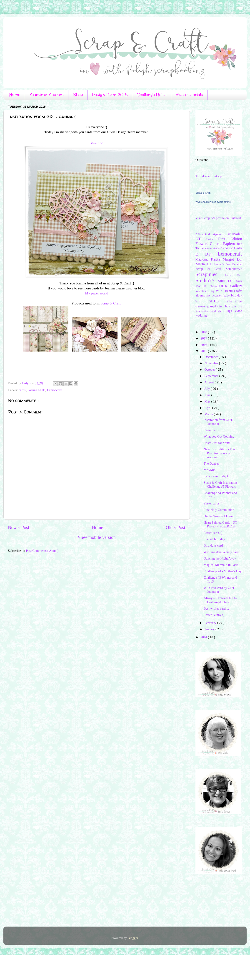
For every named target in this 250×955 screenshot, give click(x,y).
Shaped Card (233, 275)
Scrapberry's (234, 269)
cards (22, 390)
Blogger (133, 938)
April (208, 408)
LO (231, 248)
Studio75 (206, 280)
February (211, 623)
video (238, 311)
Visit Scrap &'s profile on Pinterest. (218, 218)
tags (231, 311)
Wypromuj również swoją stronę (213, 201)
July (208, 388)
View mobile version (97, 537)
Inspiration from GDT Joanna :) (218, 422)
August (210, 382)
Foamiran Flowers (47, 94)
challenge (234, 301)
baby (227, 295)
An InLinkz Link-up (208, 176)
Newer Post (18, 527)
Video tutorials (189, 94)
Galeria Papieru (223, 243)
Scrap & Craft (202, 192)
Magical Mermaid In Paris (221, 565)
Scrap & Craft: (111, 303)
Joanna (97, 142)
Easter (212, 239)
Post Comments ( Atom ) (42, 550)
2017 (204, 338)
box (201, 301)
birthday (236, 295)
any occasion (214, 295)
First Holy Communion (219, 510)
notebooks (202, 311)
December (212, 357)
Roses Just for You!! (217, 443)
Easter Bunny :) (214, 615)
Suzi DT (227, 281)
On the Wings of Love (218, 516)
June (208, 395)
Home (14, 94)
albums (200, 295)
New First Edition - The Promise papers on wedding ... (219, 453)
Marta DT (204, 264)
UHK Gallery (230, 286)
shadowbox (218, 311)
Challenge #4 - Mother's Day (222, 571)
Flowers (202, 243)
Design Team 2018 (110, 94)
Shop (78, 94)
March (209, 414)
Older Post (175, 527)
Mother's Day (223, 264)
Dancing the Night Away (220, 558)
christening (202, 306)
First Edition (230, 239)
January (210, 629)
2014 (204, 637)
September (212, 376)
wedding (201, 315)
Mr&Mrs (209, 470)
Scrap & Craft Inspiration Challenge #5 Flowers (220, 484)
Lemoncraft (54, 390)
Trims (215, 286)
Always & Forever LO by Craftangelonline (220, 600)
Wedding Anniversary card (221, 552)
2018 (204, 332)
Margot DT (232, 259)
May (208, 401)
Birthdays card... (214, 545)
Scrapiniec (209, 274)
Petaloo (237, 264)
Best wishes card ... (216, 608)
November (212, 363)
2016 (204, 345)
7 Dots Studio (204, 234)
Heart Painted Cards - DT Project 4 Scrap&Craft (220, 524)
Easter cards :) (213, 503)
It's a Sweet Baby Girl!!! (220, 476)
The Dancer (211, 463)
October (210, 369)
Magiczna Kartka (208, 259)
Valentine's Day (205, 291)
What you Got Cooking (219, 436)
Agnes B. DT (222, 234)
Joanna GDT (36, 390)
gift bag (237, 306)
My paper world (96, 293)
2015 (204, 351)
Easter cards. (212, 430)
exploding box (221, 306)
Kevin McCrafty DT (217, 248)
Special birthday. (215, 539)
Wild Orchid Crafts (229, 291)
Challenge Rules (152, 94)
